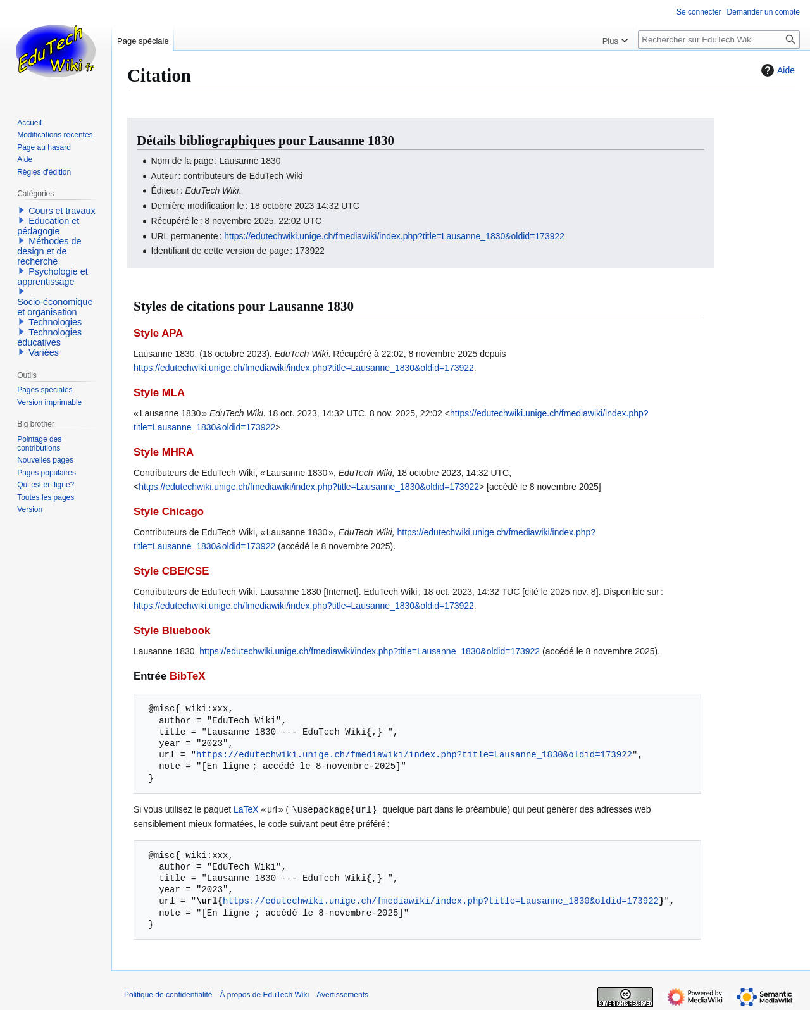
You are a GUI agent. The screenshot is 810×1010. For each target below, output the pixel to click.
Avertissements (342, 994)
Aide (776, 70)
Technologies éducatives (49, 337)
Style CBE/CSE (171, 571)
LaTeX (246, 809)
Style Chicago (169, 512)
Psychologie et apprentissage (52, 276)
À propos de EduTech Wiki (264, 994)
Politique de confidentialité (168, 994)
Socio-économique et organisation (54, 307)
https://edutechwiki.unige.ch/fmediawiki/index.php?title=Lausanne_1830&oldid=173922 (394, 236)
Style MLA (159, 393)
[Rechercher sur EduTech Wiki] (719, 39)
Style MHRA (164, 452)
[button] (21, 210)
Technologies (55, 322)
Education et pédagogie (48, 226)
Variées (43, 352)
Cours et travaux (62, 211)
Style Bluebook (172, 631)
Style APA (158, 333)
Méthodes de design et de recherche (49, 251)
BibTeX (188, 676)
